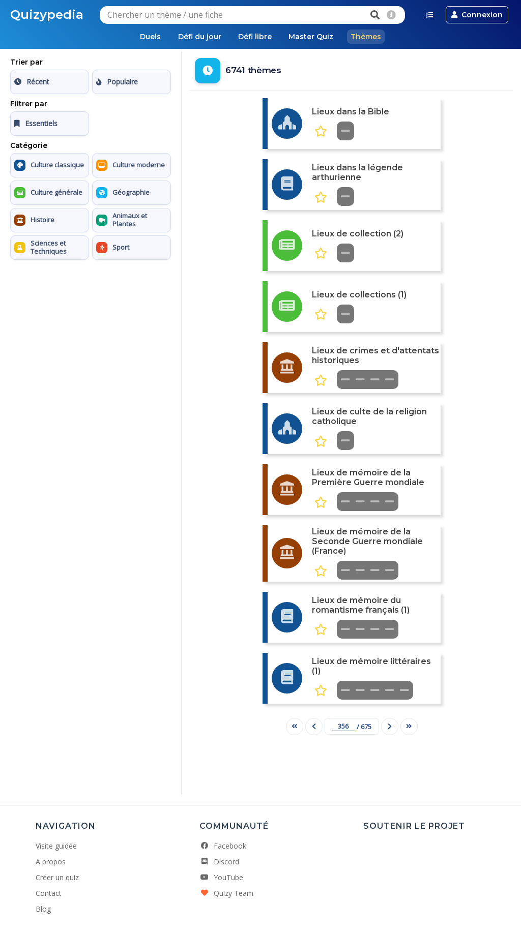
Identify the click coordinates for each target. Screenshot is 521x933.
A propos (51, 862)
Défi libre (255, 36)
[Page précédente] (314, 726)
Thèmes (372, 36)
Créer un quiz (57, 878)
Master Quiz (314, 36)
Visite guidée (56, 846)
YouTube (221, 878)
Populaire (117, 82)
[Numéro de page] (343, 727)
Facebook (222, 846)
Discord (219, 862)
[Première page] (294, 726)
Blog (43, 909)
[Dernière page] (409, 726)
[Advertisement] (90, 328)
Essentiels (35, 124)
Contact (49, 893)
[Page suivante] (389, 726)
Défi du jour (196, 36)
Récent (31, 82)
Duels (143, 36)
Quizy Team (226, 893)
